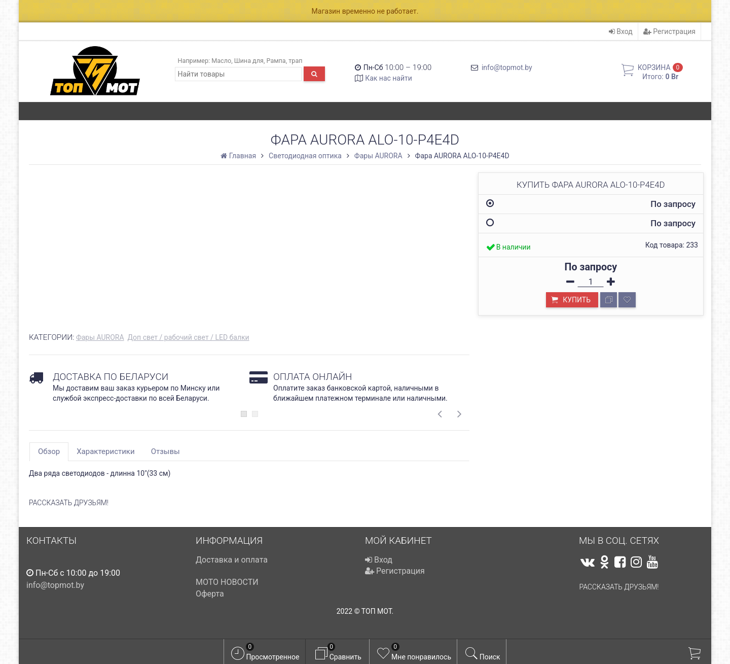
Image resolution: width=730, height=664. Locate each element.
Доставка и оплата (232, 560)
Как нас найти (388, 78)
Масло (221, 60)
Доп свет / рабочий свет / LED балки (188, 337)
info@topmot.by (507, 67)
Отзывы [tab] (165, 451)
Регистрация (669, 31)
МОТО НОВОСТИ (227, 582)
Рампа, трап (285, 60)
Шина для (249, 60)
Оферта (210, 594)
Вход (621, 31)
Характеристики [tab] (105, 451)
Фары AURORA (100, 337)
